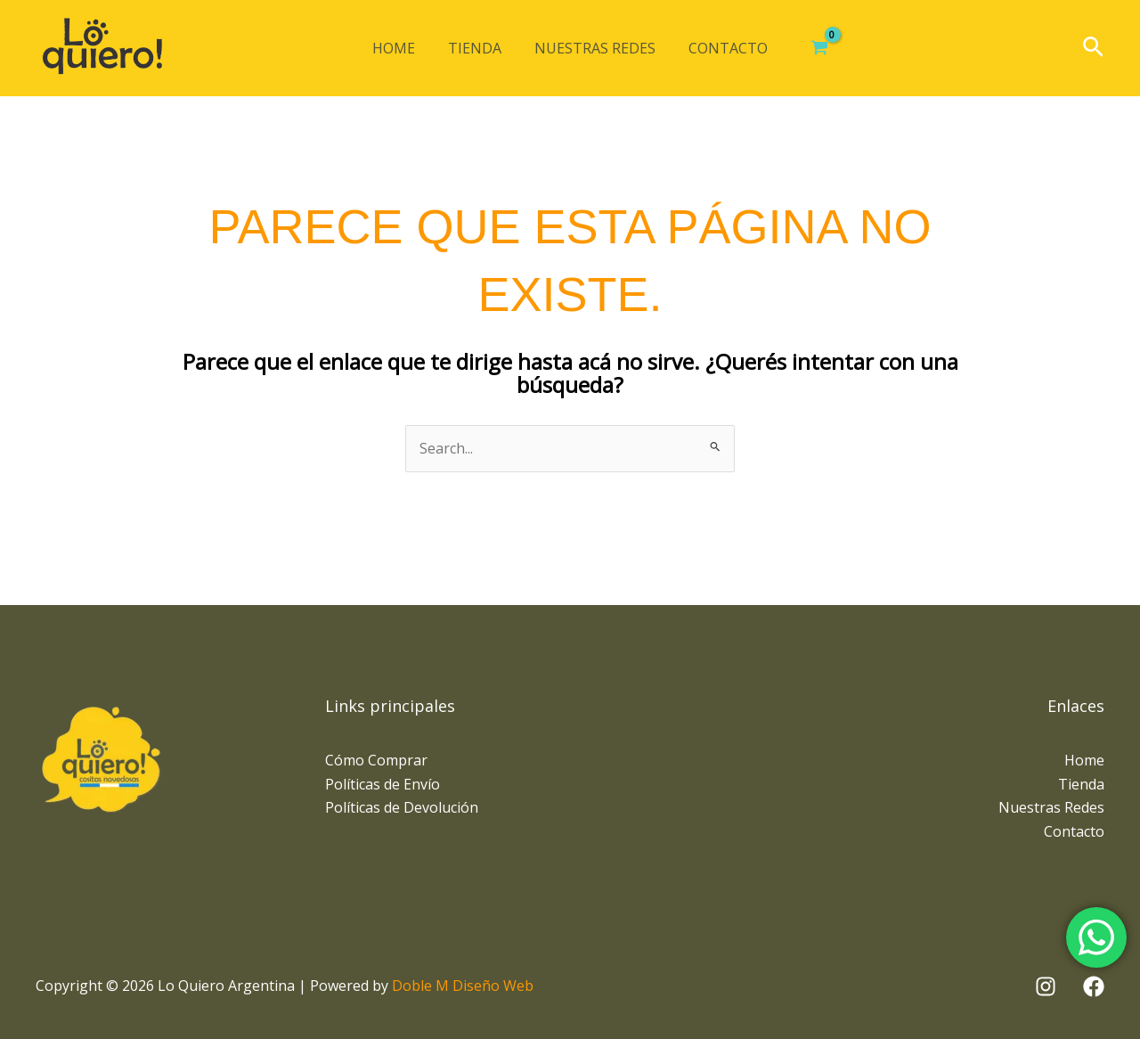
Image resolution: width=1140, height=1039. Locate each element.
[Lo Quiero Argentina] (102, 48)
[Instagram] (1045, 986)
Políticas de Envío (382, 784)
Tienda (477, 48)
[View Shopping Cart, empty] (810, 48)
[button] (1093, 48)
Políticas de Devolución (401, 807)
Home (400, 48)
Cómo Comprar (376, 760)
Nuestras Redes (593, 48)
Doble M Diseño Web (462, 985)
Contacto (721, 48)
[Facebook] (1093, 986)
